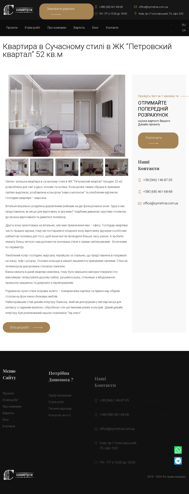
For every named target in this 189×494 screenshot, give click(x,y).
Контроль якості (60, 426)
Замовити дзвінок (61, 11)
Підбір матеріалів (60, 406)
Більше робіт (20, 327)
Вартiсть (79, 27)
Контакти (112, 27)
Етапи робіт (32, 27)
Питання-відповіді (60, 419)
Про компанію (57, 27)
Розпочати (153, 138)
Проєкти (12, 27)
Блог (95, 27)
